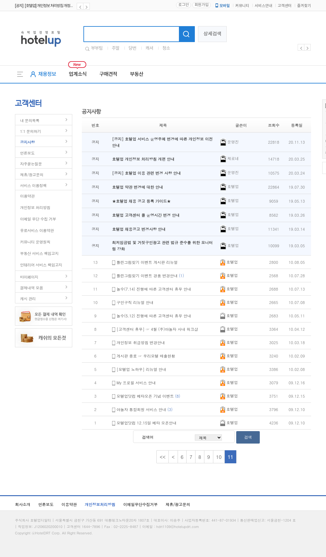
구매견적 (108, 74)
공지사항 (27, 142)
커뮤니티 (242, 6)
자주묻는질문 (31, 163)
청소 (166, 48)
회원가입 (202, 5)
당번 (132, 48)
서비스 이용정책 (33, 185)
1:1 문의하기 (30, 131)
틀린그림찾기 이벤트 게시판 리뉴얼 (147, 262)
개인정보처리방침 (100, 504)
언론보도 (27, 153)
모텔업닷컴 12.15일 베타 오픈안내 (147, 422)
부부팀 (97, 48)
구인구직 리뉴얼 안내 (135, 302)
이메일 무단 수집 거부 (38, 218)
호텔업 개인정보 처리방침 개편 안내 (143, 159)
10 (219, 456)
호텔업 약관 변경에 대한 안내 (137, 187)
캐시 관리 (28, 298)
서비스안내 (263, 6)
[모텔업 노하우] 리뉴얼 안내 (141, 369)
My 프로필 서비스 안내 (136, 382)
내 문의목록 (29, 120)
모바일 (222, 6)
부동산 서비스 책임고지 (39, 253)
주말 (115, 48)
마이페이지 (29, 276)
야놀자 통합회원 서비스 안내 (145, 409)
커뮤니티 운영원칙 (35, 241)
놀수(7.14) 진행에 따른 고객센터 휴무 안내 (154, 289)
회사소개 (22, 504)
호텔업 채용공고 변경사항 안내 (139, 229)
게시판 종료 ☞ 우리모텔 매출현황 (146, 355)
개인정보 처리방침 (35, 207)
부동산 (136, 74)
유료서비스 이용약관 (37, 230)
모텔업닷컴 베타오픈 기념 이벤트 (148, 396)
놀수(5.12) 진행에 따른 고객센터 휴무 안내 (154, 315)
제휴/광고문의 (31, 174)
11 (230, 456)
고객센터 (285, 6)
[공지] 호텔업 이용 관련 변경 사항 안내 (146, 173)
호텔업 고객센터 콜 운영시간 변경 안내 (146, 215)
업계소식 (78, 74)
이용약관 (27, 196)
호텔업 (229, 261)
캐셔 (149, 48)
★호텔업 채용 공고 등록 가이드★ (141, 201)
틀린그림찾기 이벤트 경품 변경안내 (150, 275)
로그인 (183, 5)
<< (162, 456)
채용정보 (47, 74)
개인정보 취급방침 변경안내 (141, 342)
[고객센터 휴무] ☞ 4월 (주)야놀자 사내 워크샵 (157, 329)
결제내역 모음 (31, 287)
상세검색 (212, 34)
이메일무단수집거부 (140, 504)
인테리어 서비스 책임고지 (41, 264)
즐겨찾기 (304, 6)
